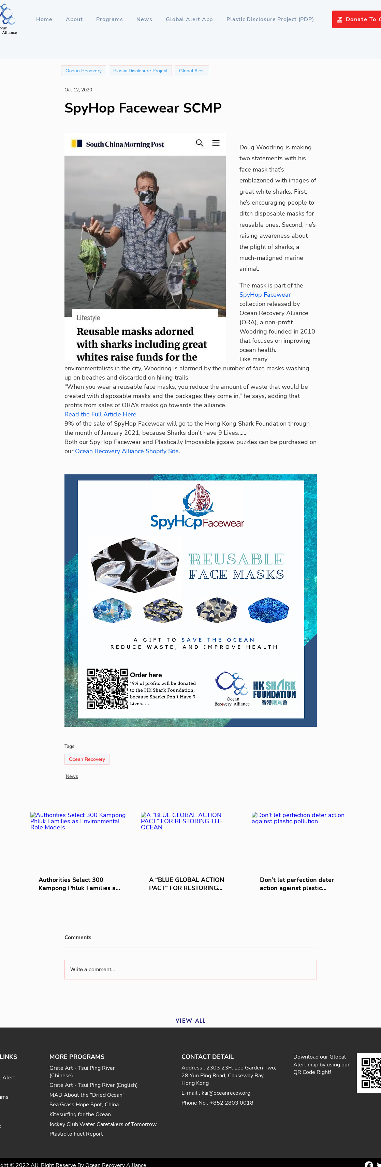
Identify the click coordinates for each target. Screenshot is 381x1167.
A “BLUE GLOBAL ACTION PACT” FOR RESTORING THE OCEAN (186, 884)
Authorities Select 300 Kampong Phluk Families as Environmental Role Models (79, 884)
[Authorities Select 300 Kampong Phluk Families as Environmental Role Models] (80, 840)
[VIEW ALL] (190, 1021)
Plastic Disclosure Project (140, 70)
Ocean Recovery (87, 759)
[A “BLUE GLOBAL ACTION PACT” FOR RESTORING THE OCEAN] (190, 840)
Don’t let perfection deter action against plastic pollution (297, 884)
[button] (109, 19)
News (72, 776)
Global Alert (192, 70)
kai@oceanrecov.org (226, 1093)
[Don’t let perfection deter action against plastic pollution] (301, 840)
